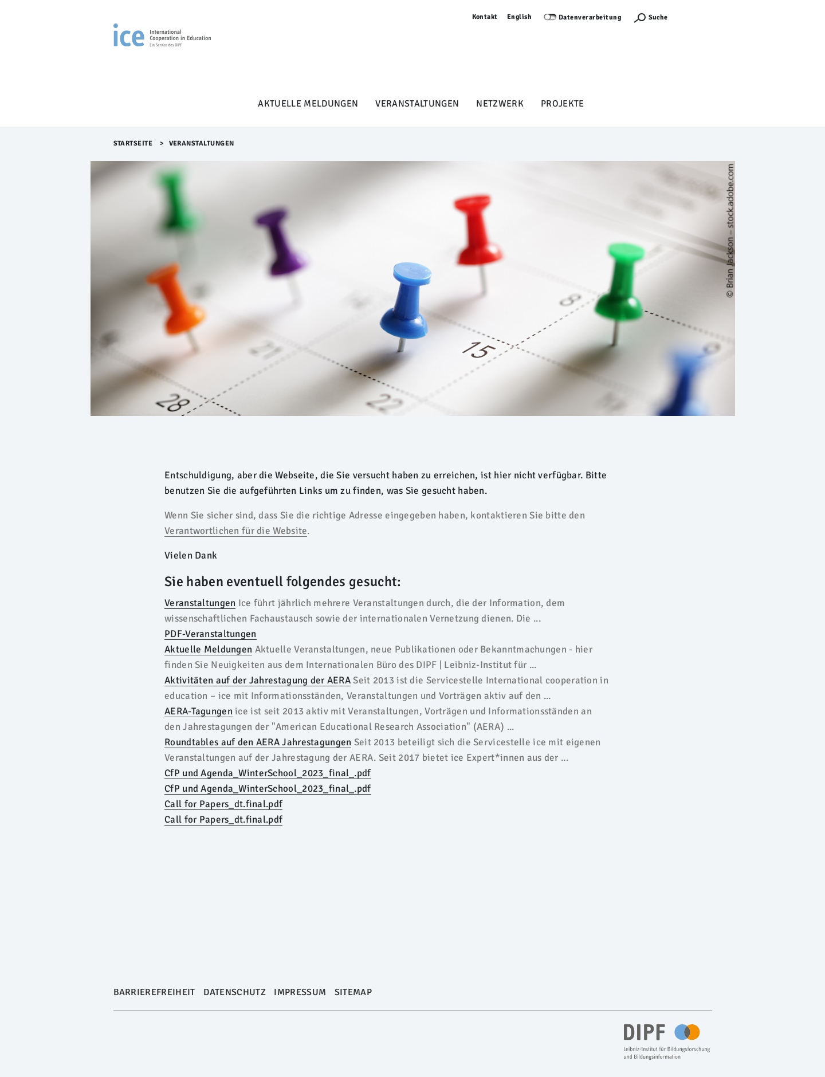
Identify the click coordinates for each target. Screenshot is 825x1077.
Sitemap (353, 992)
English (519, 17)
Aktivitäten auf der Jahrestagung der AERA (257, 680)
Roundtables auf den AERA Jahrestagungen (257, 742)
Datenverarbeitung (590, 17)
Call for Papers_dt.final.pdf (223, 804)
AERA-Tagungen (198, 711)
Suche (658, 17)
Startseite (133, 143)
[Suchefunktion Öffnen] (650, 17)
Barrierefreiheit (154, 992)
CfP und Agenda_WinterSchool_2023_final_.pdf (267, 773)
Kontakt (485, 17)
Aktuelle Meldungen (308, 103)
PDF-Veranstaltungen (210, 634)
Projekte (562, 103)
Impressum (300, 992)
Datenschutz (234, 992)
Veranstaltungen (417, 103)
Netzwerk (500, 103)
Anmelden (695, 17)
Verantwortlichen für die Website (235, 531)
